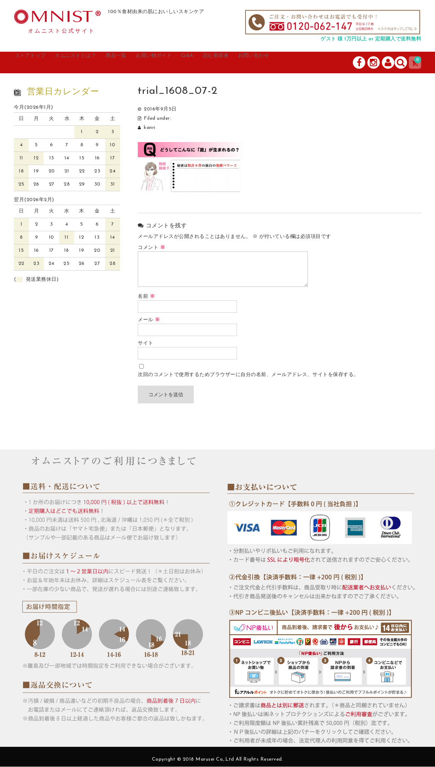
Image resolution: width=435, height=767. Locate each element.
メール (149, 320)
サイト (145, 343)
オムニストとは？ (95, 63)
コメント (151, 248)
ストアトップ (39, 63)
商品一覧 (146, 63)
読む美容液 (271, 63)
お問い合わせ (318, 63)
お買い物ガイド (193, 63)
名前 (146, 297)
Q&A (235, 63)
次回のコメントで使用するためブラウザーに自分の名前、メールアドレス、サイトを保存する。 (248, 375)
